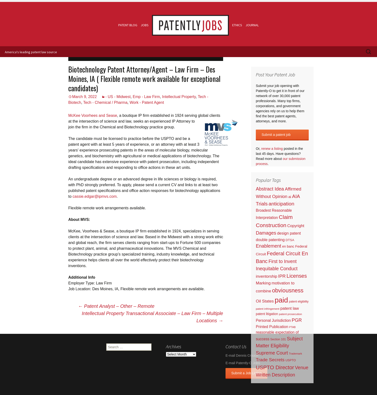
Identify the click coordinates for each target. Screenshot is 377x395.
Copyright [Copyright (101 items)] (295, 226)
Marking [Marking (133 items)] (263, 283)
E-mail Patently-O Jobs (243, 363)
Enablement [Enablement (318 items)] (268, 246)
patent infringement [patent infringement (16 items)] (267, 308)
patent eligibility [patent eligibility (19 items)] (298, 301)
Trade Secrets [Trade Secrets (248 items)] (270, 359)
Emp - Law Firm (146, 97)
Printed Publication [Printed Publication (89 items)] (272, 326)
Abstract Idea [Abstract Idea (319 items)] (270, 188)
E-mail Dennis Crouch (242, 355)
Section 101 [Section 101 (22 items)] (278, 339)
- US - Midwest (118, 97)
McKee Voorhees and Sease (92, 115)
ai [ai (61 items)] (289, 197)
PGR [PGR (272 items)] (297, 320)
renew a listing (272, 149)
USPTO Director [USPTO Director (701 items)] (275, 367)
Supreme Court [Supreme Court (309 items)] (272, 353)
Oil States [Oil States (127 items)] (265, 301)
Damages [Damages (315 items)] (266, 233)
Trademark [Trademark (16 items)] (295, 353)
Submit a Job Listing (246, 373)
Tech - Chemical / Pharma (105, 102)
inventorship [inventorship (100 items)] (266, 276)
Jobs (145, 25)
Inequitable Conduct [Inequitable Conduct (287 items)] (276, 268)
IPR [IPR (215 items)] (282, 276)
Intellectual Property (179, 97)
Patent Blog (127, 25)
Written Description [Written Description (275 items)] (275, 374)
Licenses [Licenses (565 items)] (297, 276)
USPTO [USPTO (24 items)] (290, 360)
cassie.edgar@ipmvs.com (95, 196)
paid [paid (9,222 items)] (281, 300)
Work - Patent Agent (147, 102)
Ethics (237, 25)
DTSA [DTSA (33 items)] (290, 240)
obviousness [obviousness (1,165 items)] (287, 290)
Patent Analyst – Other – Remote (116, 306)
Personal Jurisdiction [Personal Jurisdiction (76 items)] (273, 320)
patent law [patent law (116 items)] (289, 308)
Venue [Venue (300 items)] (301, 367)
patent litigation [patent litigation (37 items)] (267, 314)
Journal (252, 25)
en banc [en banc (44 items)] (288, 246)
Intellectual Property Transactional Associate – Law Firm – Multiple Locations (152, 317)
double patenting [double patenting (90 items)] (270, 239)
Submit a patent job (276, 135)
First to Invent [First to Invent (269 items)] (283, 261)
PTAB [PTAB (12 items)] (292, 327)
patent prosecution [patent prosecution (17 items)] (290, 314)
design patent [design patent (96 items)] (289, 233)
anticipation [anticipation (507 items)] (281, 203)
